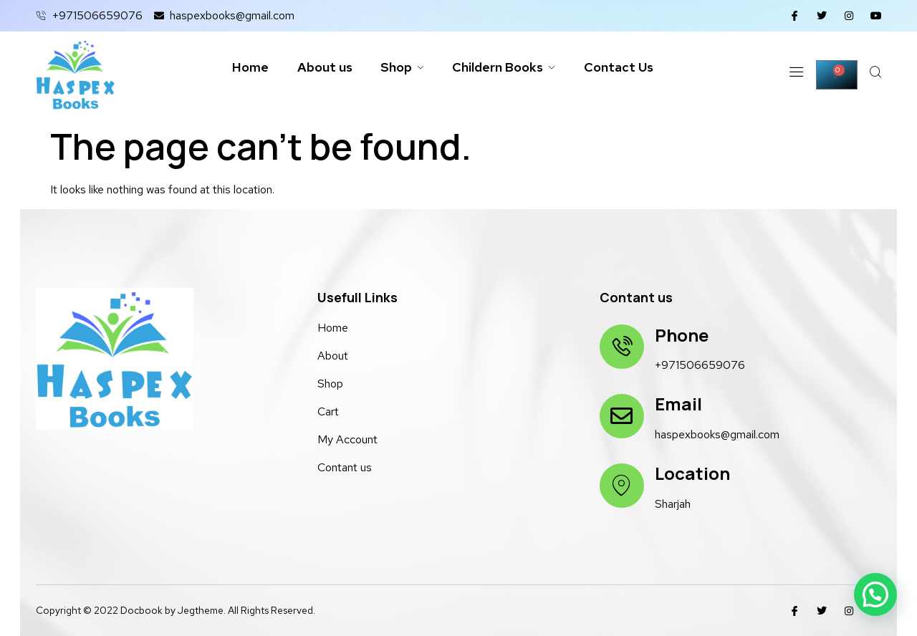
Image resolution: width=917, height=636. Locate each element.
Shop (402, 67)
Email (678, 403)
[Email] (622, 416)
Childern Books (504, 67)
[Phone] (622, 346)
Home (249, 67)
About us (324, 67)
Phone (682, 335)
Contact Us (620, 67)
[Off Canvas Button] (795, 75)
